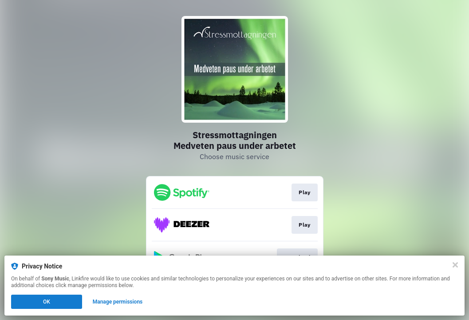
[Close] (455, 265)
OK (46, 302)
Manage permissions (118, 302)
